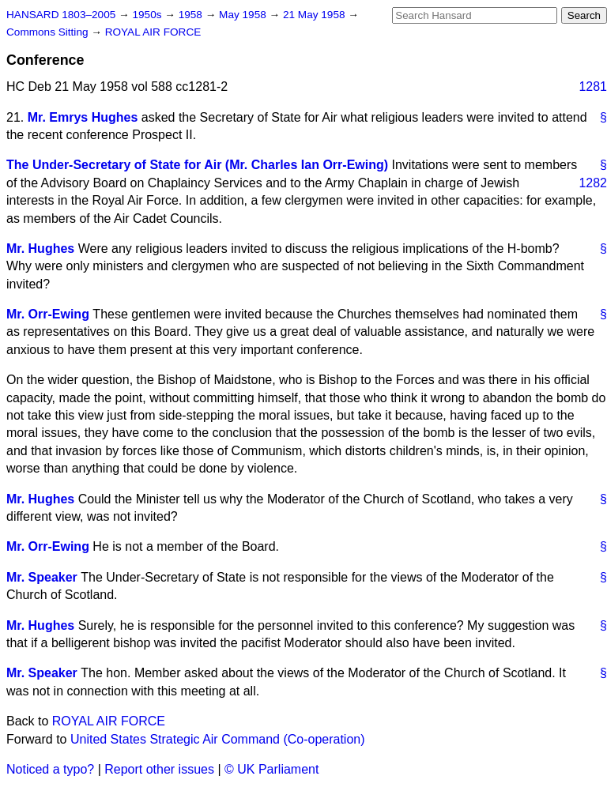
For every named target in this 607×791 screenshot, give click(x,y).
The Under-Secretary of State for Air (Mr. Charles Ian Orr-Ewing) (197, 164)
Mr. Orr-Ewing (47, 314)
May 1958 (244, 15)
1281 (593, 86)
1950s (148, 15)
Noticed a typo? (50, 769)
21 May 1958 (315, 15)
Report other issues (159, 769)
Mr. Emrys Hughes (83, 117)
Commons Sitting (48, 32)
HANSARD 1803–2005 (60, 15)
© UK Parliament (271, 769)
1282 (593, 183)
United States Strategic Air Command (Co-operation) (217, 739)
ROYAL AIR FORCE (153, 32)
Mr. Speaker (41, 577)
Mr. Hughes (40, 248)
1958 (192, 15)
